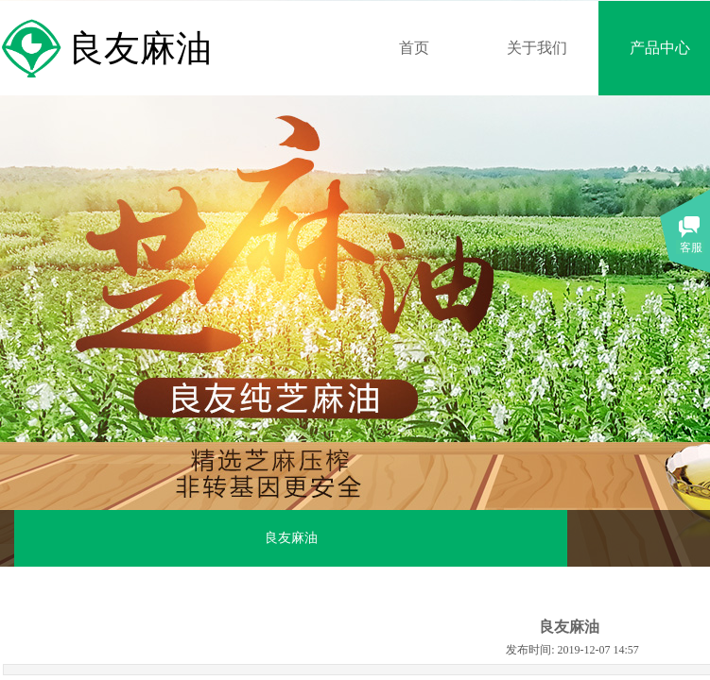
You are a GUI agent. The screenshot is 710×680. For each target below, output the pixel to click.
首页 (414, 48)
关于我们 (537, 48)
